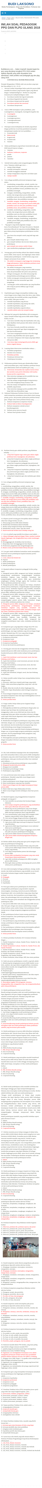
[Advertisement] (21, 50)
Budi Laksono (21, 4)
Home (3, 18)
